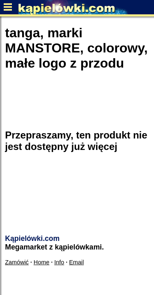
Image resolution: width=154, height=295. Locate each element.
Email (76, 262)
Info (59, 262)
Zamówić (17, 262)
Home (41, 262)
